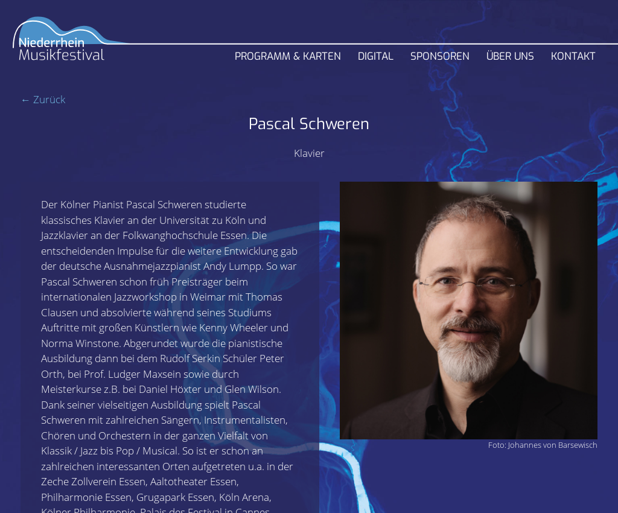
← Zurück (43, 99)
